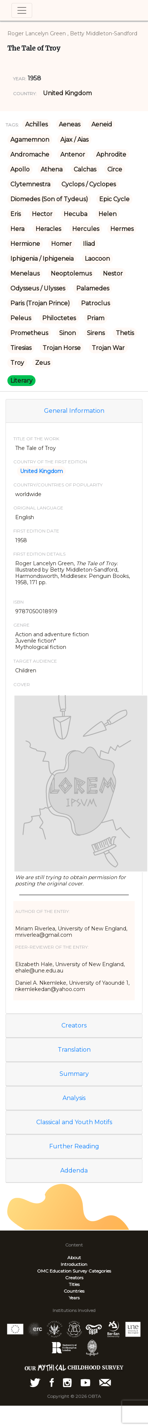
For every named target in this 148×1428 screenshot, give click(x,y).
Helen (107, 214)
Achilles (36, 124)
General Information (74, 410)
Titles (74, 1284)
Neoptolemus (71, 273)
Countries (74, 1291)
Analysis (74, 1097)
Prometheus (29, 333)
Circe (114, 169)
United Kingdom (67, 93)
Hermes (122, 228)
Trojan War (108, 347)
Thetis (125, 333)
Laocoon (97, 258)
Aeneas (69, 124)
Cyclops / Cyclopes (88, 184)
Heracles (48, 228)
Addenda (74, 1170)
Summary (74, 1073)
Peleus (20, 318)
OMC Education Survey (62, 1271)
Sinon (67, 333)
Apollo (20, 169)
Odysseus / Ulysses (37, 288)
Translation (74, 1049)
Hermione (25, 243)
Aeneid (101, 124)
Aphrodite (111, 154)
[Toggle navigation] (21, 10)
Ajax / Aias (74, 139)
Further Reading (74, 1146)
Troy (17, 362)
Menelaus (25, 273)
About (74, 1257)
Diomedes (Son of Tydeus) (49, 199)
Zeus (42, 362)
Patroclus (95, 303)
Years (74, 1297)
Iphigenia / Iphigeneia (42, 258)
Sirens (96, 333)
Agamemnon (29, 139)
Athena (52, 169)
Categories (99, 1271)
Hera (17, 228)
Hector (42, 214)
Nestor (113, 273)
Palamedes (92, 288)
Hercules (85, 228)
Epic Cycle (114, 199)
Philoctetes (59, 318)
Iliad (89, 243)
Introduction (74, 1264)
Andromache (29, 154)
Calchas (85, 169)
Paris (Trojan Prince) (40, 303)
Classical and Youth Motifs (74, 1122)
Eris (15, 214)
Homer (61, 243)
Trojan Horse (62, 347)
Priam (95, 318)
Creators (74, 1025)
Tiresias (20, 347)
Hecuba (75, 214)
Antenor (72, 154)
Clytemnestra (30, 184)
